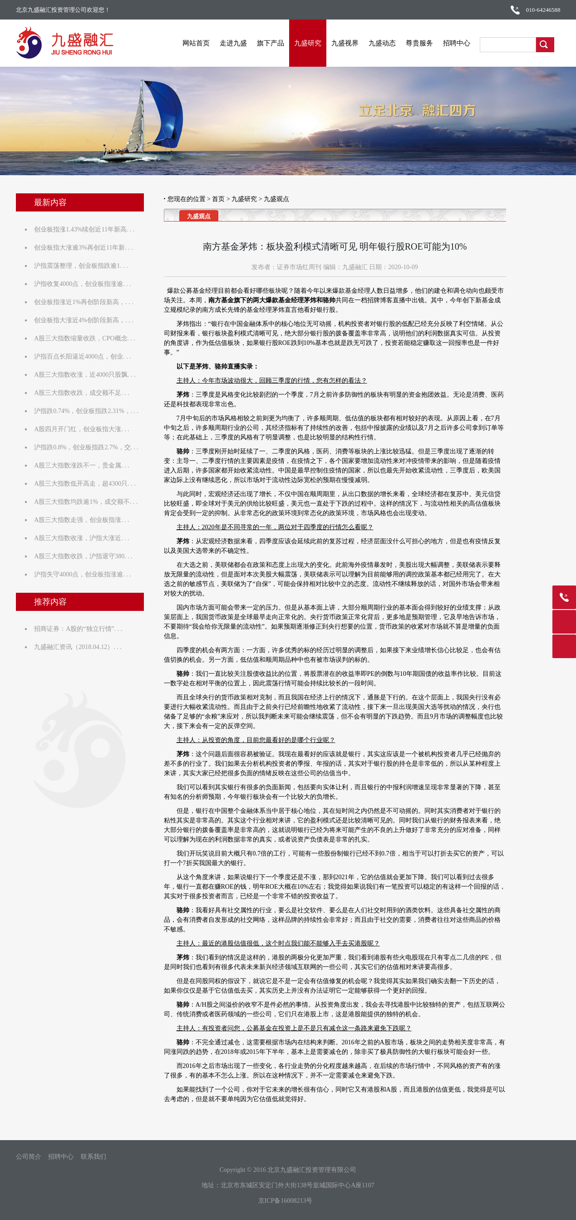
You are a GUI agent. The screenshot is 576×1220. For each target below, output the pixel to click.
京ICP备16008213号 (285, 1200)
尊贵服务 (425, 43)
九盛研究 (313, 43)
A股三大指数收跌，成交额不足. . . (84, 392)
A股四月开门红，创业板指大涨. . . (84, 429)
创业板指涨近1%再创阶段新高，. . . (85, 302)
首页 (218, 199)
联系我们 (93, 1157)
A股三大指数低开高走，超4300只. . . (87, 483)
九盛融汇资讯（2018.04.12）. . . (80, 647)
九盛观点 (276, 199)
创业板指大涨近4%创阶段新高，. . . (85, 320)
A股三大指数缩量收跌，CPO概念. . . (87, 338)
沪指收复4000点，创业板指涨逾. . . (84, 283)
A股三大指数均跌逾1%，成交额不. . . (88, 501)
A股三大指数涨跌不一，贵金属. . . (84, 465)
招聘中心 (462, 43)
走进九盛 (239, 43)
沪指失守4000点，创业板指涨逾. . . (84, 574)
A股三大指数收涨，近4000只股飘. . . (87, 374)
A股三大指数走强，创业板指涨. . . (84, 520)
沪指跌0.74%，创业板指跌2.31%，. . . (88, 411)
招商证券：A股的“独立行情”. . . (80, 628)
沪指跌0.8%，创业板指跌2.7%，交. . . (88, 447)
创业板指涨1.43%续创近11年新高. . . (86, 229)
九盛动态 (388, 43)
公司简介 (28, 1157)
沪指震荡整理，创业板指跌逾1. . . (83, 265)
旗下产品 (276, 43)
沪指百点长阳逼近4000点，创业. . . (84, 356)
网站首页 (202, 43)
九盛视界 (350, 43)
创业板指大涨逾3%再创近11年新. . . (85, 247)
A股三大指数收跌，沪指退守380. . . (85, 556)
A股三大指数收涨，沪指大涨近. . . (84, 538)
